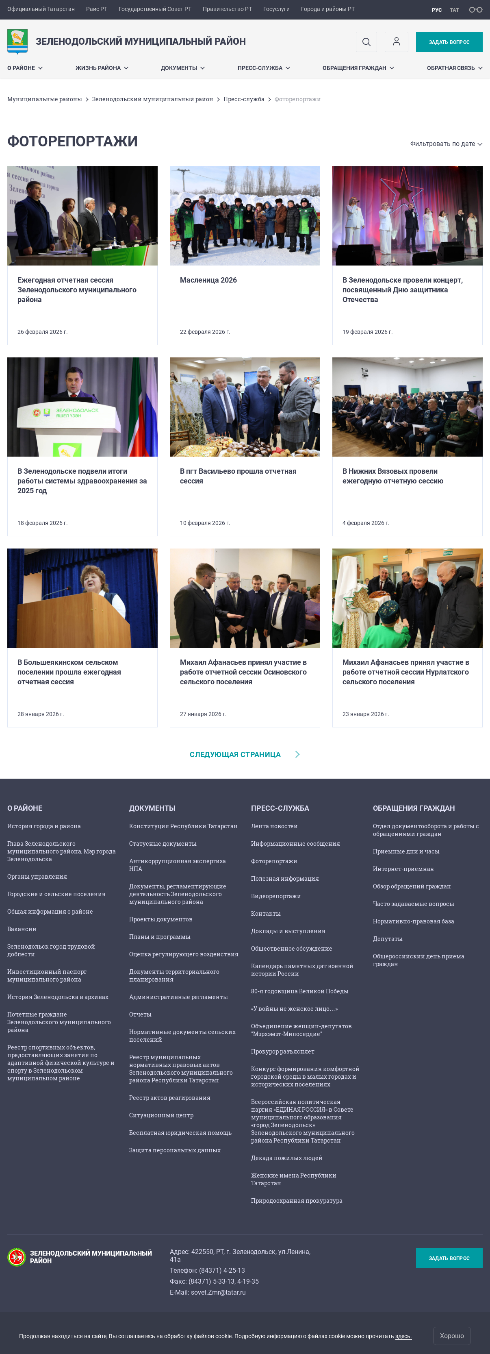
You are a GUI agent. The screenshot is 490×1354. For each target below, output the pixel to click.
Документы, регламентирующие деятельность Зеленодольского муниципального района (177, 894)
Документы (183, 68)
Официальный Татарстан (41, 9)
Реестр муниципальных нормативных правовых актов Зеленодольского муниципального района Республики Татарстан (181, 1068)
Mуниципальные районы (44, 99)
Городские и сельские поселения (56, 894)
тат (454, 10)
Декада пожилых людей (287, 1158)
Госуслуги (276, 9)
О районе (25, 68)
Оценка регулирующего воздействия (183, 954)
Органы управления (37, 876)
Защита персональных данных (175, 1150)
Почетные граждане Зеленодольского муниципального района (59, 1022)
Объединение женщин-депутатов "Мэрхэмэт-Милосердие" (301, 1030)
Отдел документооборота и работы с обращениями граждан (426, 830)
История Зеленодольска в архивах (57, 997)
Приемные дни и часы (406, 851)
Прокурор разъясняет (282, 1051)
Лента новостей (274, 826)
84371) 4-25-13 (223, 1270)
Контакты (266, 913)
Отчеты (140, 1014)
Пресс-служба (264, 68)
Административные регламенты (178, 997)
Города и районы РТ (328, 9)
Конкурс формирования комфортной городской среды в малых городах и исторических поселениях (305, 1076)
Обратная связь (455, 68)
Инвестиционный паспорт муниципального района (47, 975)
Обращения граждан (358, 68)
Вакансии (22, 929)
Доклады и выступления (288, 931)
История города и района (44, 826)
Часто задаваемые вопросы (413, 904)
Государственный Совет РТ (155, 9)
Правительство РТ (227, 9)
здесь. (403, 1336)
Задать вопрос (449, 42)
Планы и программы (160, 936)
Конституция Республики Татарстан (183, 826)
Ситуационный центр (161, 1115)
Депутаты (388, 939)
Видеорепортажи (276, 896)
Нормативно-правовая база (413, 921)
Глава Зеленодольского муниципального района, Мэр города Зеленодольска (61, 851)
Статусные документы (163, 843)
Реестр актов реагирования (169, 1097)
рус (437, 10)
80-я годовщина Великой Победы (300, 991)
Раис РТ (96, 9)
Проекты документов (161, 919)
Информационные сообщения (295, 843)
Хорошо (452, 1336)
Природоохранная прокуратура (297, 1200)
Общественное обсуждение (291, 948)
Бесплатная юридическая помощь (180, 1132)
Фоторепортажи (274, 861)
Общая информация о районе (50, 911)
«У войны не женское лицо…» (294, 1008)
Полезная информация (285, 878)
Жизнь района (102, 68)
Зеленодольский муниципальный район (152, 99)
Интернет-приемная (403, 869)
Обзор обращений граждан (412, 886)
